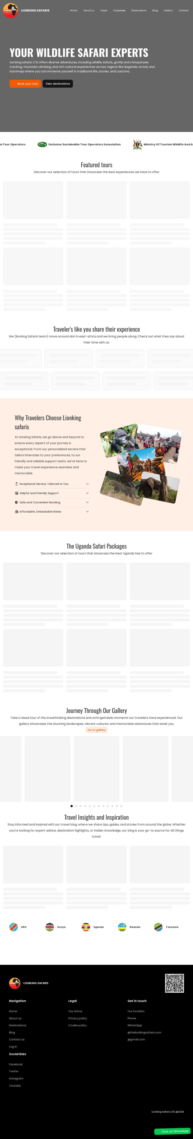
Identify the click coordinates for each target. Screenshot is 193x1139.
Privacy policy (77, 1018)
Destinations (138, 10)
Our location (136, 1011)
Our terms (75, 1011)
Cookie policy (77, 1025)
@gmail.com (136, 1039)
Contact (183, 10)
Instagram (16, 1078)
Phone (132, 1018)
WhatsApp (135, 1025)
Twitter (13, 1071)
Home (73, 10)
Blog (155, 10)
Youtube (15, 1086)
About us (88, 10)
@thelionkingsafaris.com (144, 1032)
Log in (13, 1047)
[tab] (71, 806)
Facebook (16, 1064)
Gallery (168, 10)
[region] (96, 769)
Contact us (17, 1039)
